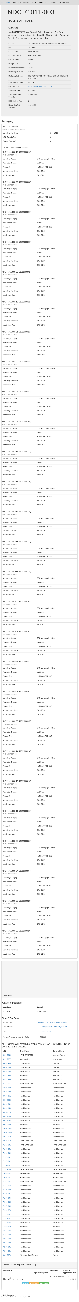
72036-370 (7, 1210)
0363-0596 (7, 1067)
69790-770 (7, 1112)
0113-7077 (7, 1059)
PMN (19, 2)
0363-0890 (7, 1079)
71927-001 (7, 1218)
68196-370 (7, 1092)
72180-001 (7, 1247)
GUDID (40, 2)
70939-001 (7, 1177)
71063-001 (7, 1149)
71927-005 (7, 1198)
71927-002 (7, 1235)
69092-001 (7, 1104)
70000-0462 (7, 1129)
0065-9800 (7, 1055)
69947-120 (7, 1124)
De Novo (26, 2)
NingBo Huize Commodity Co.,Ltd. (40, 86)
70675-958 (7, 1141)
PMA (14, 2)
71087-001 (7, 1157)
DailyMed (53, 2)
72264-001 (7, 1251)
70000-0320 (7, 1133)
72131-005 (7, 1202)
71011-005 (7, 1182)
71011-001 (7, 1145)
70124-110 (7, 1137)
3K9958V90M (47, 1032)
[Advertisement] (39, 977)
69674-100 (7, 1108)
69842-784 (7, 1120)
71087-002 (7, 1161)
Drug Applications (63, 2)
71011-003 (7, 1169)
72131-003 (7, 1243)
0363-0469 (7, 1063)
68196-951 (7, 1096)
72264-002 (7, 1239)
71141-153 (7, 1186)
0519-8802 (7, 1100)
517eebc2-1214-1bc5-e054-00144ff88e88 (53, 1022)
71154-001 (7, 1165)
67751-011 (7, 1084)
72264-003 (7, 1231)
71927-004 (7, 1206)
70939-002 (7, 1173)
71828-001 (7, 1194)
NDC (46, 2)
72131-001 (7, 1214)
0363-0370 (7, 1255)
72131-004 (7, 1222)
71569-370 (7, 1190)
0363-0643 (7, 1071)
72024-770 (7, 1226)
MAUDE (33, 2)
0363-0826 (7, 1075)
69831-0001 (7, 1116)
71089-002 (7, 1153)
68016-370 (7, 1088)
